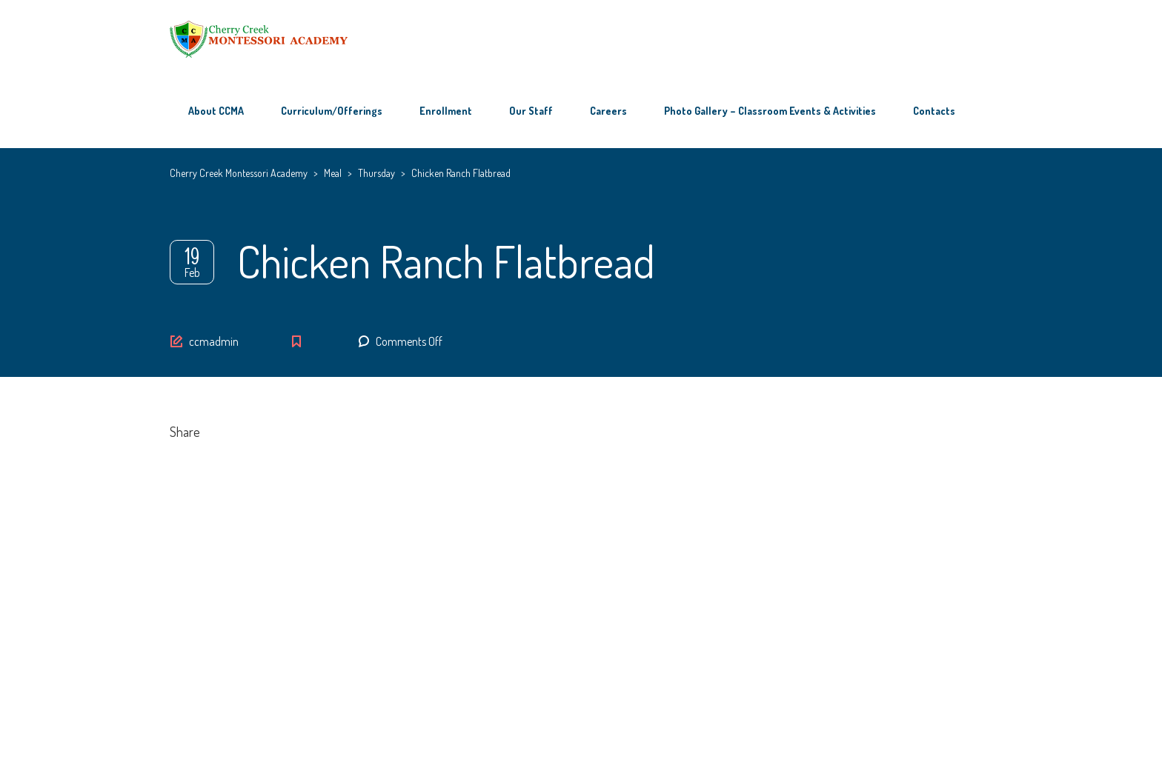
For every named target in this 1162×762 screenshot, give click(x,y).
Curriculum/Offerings (331, 110)
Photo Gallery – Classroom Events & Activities (770, 110)
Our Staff (531, 110)
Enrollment (445, 110)
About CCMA (216, 110)
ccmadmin (214, 341)
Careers (608, 110)
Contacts (934, 110)
